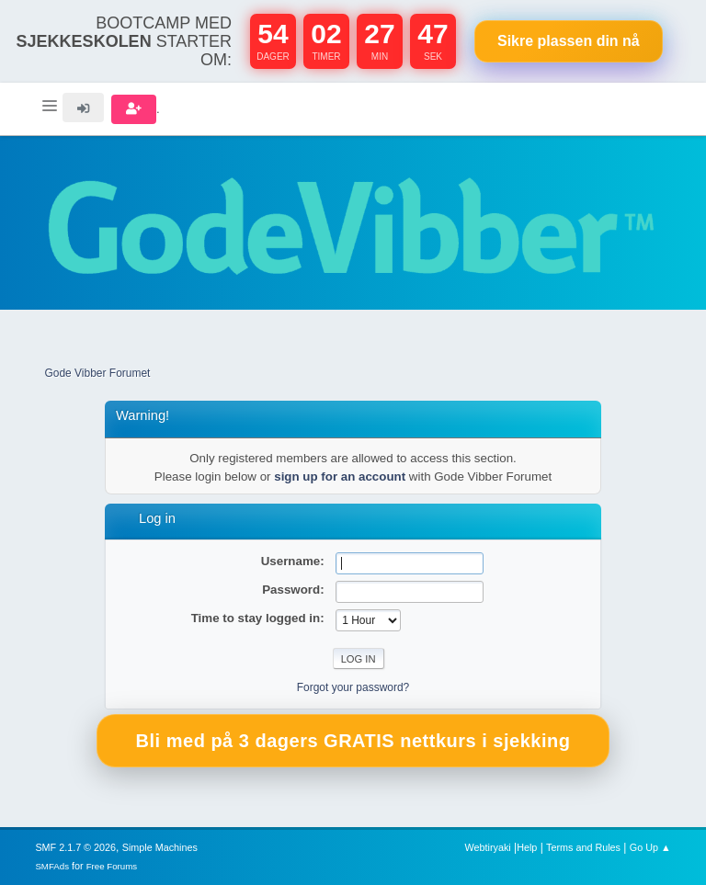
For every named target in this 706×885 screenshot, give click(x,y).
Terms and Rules (583, 847)
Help (527, 847)
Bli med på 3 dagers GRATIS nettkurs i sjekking (353, 741)
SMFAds (52, 866)
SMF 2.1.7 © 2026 (75, 847)
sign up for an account (339, 476)
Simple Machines (160, 847)
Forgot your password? (353, 687)
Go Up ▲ (650, 847)
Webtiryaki (488, 847)
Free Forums (112, 866)
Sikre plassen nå (568, 41)
